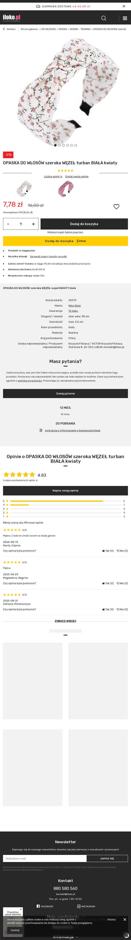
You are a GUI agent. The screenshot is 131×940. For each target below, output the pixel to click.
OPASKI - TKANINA (80, 29)
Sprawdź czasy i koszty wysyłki (48, 256)
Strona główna (29, 29)
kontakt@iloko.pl (65, 894)
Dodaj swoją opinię (76, 176)
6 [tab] (75, 145)
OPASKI (63, 29)
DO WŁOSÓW (49, 29)
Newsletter (65, 845)
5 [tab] (71, 145)
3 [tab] (63, 145)
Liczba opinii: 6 (53, 176)
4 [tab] (67, 145)
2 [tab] (59, 145)
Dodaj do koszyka (84, 224)
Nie (122, 550)
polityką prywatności (30, 380)
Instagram (88, 906)
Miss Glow (75, 305)
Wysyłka (13, 256)
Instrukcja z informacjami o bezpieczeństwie (72, 430)
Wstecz (9, 29)
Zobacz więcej (65, 621)
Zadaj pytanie (65, 393)
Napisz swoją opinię (65, 490)
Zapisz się (107, 858)
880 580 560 (65, 888)
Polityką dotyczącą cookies (91, 919)
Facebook (47, 906)
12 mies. (73, 310)
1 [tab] (55, 145)
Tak (108, 550)
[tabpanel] (65, 93)
